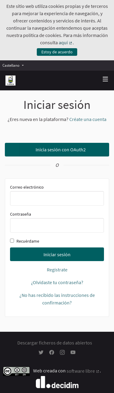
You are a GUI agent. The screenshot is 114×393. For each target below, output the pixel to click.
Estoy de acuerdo (57, 52)
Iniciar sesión (57, 254)
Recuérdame (24, 241)
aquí (66, 42)
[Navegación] (105, 79)
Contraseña (57, 222)
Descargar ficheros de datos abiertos (54, 343)
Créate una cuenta (87, 119)
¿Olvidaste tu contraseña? (57, 282)
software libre (83, 371)
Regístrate (57, 270)
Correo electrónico (57, 195)
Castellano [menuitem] (10, 65)
